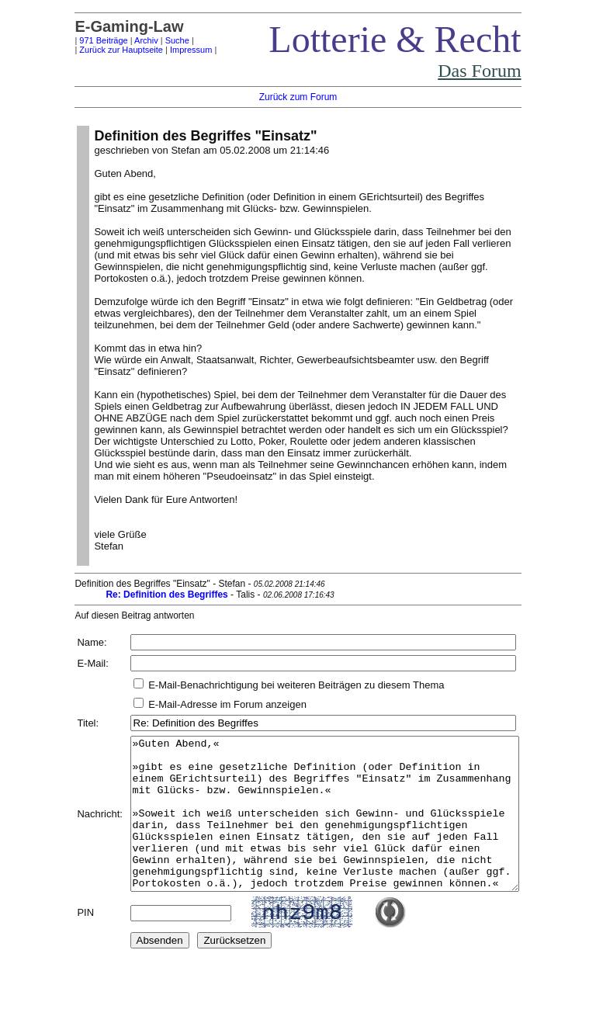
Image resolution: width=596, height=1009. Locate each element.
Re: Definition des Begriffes (143, 594)
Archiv (123, 40)
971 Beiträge (80, 40)
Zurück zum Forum (298, 97)
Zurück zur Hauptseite (98, 49)
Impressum (168, 49)
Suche (154, 40)
